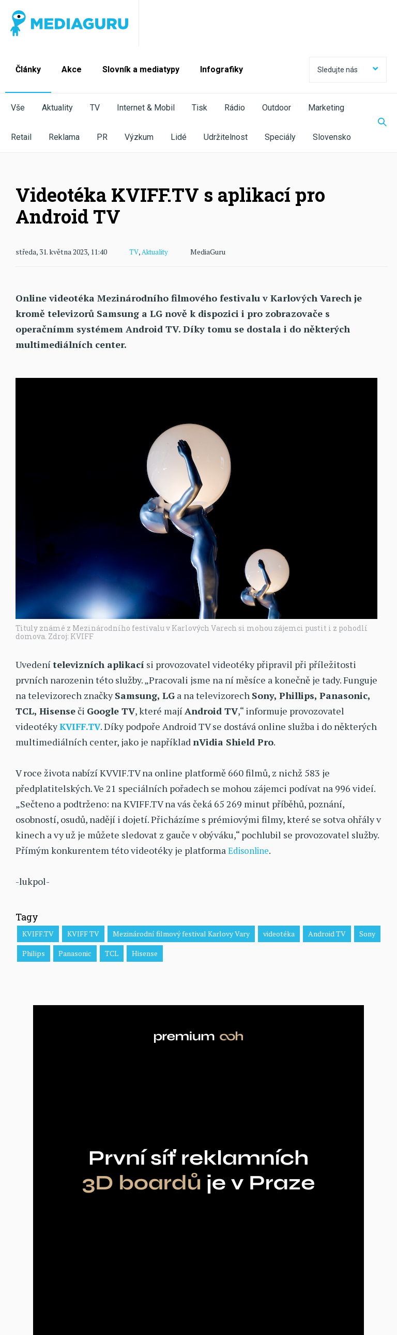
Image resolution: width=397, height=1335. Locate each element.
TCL (111, 953)
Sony (367, 933)
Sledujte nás (347, 70)
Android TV (327, 933)
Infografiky (221, 69)
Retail (21, 137)
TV (95, 108)
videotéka (279, 933)
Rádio (234, 108)
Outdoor (276, 108)
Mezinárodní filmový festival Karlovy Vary (181, 933)
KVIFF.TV (38, 933)
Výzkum (139, 137)
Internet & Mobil (146, 108)
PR (102, 137)
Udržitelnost (226, 137)
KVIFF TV (83, 933)
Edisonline (251, 850)
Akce (72, 69)
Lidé (179, 137)
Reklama (64, 137)
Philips (33, 953)
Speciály (280, 137)
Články (28, 69)
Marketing (326, 108)
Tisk (199, 108)
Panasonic (74, 953)
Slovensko (332, 137)
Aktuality (57, 108)
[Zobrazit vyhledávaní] (375, 122)
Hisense (145, 953)
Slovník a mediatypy (140, 69)
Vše (18, 108)
